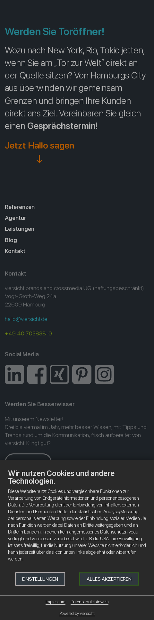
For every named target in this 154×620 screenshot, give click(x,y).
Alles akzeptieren (109, 579)
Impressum (55, 601)
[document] (77, 520)
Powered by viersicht (77, 613)
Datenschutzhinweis (89, 601)
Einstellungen (40, 579)
